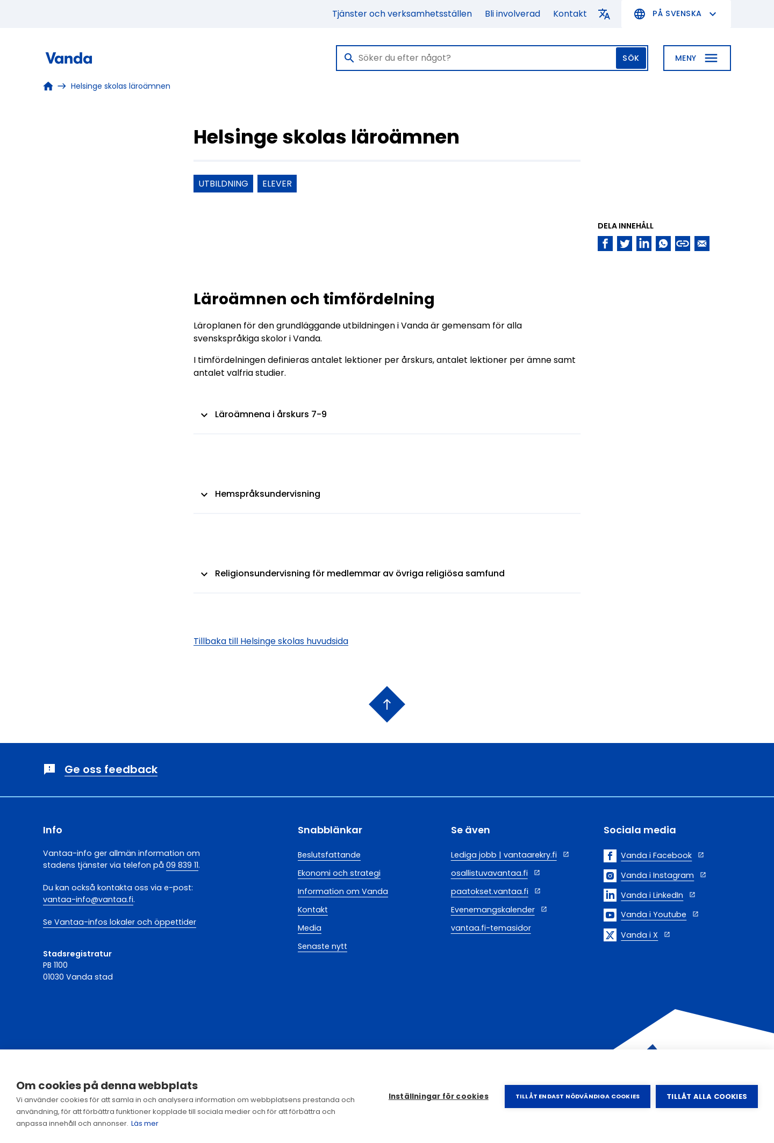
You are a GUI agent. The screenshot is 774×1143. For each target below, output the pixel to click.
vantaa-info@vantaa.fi (88, 899)
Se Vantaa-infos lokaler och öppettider (119, 922)
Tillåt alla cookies (706, 1096)
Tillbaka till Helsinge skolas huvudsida (271, 641)
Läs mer (145, 1123)
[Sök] (492, 58)
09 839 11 (182, 865)
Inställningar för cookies (439, 1096)
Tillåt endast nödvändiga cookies (577, 1096)
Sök (631, 58)
